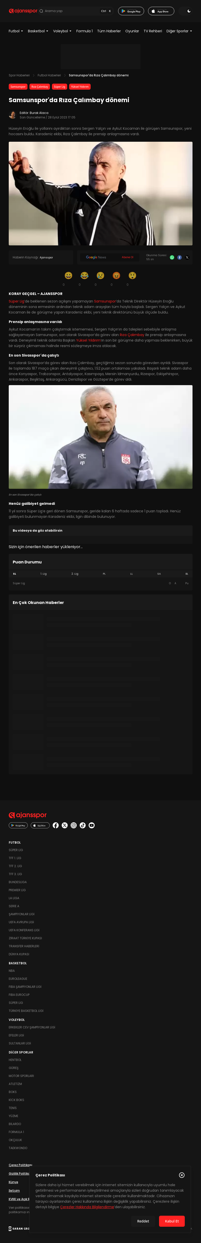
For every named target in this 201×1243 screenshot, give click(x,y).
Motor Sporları (21, 1076)
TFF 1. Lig (15, 858)
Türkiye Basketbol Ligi (26, 1011)
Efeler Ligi (16, 1035)
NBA (12, 971)
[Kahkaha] (85, 278)
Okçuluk (15, 1140)
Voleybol (62, 31)
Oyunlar (132, 31)
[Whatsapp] (172, 257)
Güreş (13, 1068)
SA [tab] (159, 574)
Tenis (13, 1108)
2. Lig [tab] (74, 574)
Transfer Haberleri (24, 946)
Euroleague (18, 979)
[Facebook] (179, 257)
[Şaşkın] (133, 278)
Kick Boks (16, 1100)
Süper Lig (59, 86)
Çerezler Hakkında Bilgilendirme (87, 1206)
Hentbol (15, 1060)
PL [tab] (104, 574)
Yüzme (13, 1116)
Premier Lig (17, 890)
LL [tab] (131, 574)
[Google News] (110, 257)
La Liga (14, 898)
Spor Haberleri (19, 75)
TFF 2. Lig (15, 866)
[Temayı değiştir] (185, 11)
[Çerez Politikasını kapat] (182, 1175)
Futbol (16, 31)
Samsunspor (18, 86)
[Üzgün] (101, 278)
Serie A (14, 906)
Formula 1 (84, 31)
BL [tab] (187, 574)
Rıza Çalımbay (39, 86)
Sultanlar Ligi (20, 1043)
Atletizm (15, 1084)
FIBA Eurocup (19, 995)
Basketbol (38, 31)
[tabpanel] (101, 583)
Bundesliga (18, 882)
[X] (187, 257)
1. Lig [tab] (43, 574)
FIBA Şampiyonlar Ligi (25, 987)
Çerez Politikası (20, 1165)
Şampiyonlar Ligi (21, 914)
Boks (13, 1092)
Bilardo (15, 1124)
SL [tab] (14, 574)
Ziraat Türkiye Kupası (25, 938)
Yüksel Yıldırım (80, 86)
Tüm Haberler (109, 31)
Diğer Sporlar (180, 31)
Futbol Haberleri (49, 75)
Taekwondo (18, 1148)
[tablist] (101, 573)
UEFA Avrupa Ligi (21, 922)
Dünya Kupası (19, 954)
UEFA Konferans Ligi (24, 930)
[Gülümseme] (69, 278)
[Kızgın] (117, 278)
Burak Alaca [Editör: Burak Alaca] (39, 113)
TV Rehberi (153, 31)
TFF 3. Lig (15, 874)
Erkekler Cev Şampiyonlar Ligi (32, 1027)
